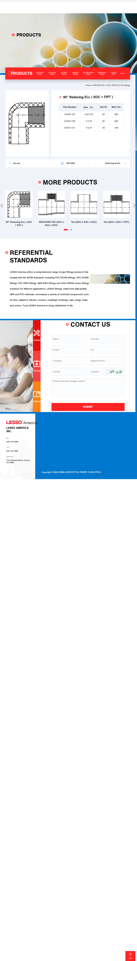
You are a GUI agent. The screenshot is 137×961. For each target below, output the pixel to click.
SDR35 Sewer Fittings (78, 447)
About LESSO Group (53, 433)
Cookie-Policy (94, 463)
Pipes (72, 454)
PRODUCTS (99, 85)
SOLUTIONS (63, 6)
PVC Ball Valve (75, 451)
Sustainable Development (55, 437)
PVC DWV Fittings (76, 437)
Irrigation (97, 433)
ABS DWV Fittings (76, 440)
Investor (49, 440)
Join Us (114, 437)
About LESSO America (54, 430)
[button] (134, 205)
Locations (115, 433)
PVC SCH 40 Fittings (77, 430)
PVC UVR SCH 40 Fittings (79, 444)
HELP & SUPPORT (83, 6)
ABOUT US (51, 422)
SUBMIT (88, 406)
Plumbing (97, 430)
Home (88, 85)
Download (115, 430)
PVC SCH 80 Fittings (77, 433)
